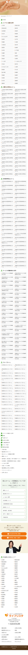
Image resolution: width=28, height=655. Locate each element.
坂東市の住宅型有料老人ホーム (20, 226)
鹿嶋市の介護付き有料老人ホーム (20, 170)
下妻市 (3, 55)
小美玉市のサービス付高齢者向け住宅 (7, 302)
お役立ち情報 (6, 440)
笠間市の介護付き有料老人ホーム (7, 110)
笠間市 (3, 39)
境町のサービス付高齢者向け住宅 (20, 314)
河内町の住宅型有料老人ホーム (7, 258)
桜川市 (16, 44)
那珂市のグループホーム (20, 369)
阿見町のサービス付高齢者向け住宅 (7, 338)
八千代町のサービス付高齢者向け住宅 (20, 310)
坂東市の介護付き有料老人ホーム (20, 134)
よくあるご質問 (5, 463)
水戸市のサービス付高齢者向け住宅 (20, 294)
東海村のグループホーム (20, 375)
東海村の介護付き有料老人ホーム (20, 102)
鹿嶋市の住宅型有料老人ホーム (20, 262)
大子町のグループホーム (7, 365)
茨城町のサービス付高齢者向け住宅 (7, 298)
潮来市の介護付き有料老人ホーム (7, 175)
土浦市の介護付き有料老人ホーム (20, 150)
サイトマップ (18, 641)
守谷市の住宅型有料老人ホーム (7, 238)
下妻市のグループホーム (7, 399)
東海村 (16, 33)
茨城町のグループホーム (7, 385)
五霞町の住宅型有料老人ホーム (7, 222)
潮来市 (3, 83)
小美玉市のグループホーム (7, 388)
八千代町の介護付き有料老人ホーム (20, 126)
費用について (5, 456)
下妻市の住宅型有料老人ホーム (7, 226)
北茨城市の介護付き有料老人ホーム (7, 98)
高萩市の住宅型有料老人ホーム (20, 190)
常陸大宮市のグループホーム (20, 366)
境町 (16, 53)
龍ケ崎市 (4, 72)
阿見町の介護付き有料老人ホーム (7, 154)
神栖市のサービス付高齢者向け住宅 (20, 358)
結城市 (16, 47)
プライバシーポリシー (7, 470)
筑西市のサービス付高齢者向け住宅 (7, 306)
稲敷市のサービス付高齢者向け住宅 (20, 346)
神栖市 (16, 83)
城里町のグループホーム (20, 378)
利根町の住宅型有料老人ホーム (20, 250)
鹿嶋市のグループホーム (20, 426)
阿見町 (3, 69)
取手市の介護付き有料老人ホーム (20, 146)
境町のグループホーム (19, 396)
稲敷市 (16, 75)
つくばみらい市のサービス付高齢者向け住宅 (20, 326)
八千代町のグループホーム (20, 393)
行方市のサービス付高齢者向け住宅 (7, 354)
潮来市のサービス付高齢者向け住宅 (7, 358)
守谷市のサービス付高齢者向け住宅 (7, 330)
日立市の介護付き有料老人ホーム (7, 102)
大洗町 (16, 42)
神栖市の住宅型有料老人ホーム (20, 266)
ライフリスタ (3, 16)
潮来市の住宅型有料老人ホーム (7, 266)
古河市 (3, 50)
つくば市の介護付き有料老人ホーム (7, 142)
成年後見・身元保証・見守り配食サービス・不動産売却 (14, 458)
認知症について (6, 507)
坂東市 (16, 55)
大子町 (3, 25)
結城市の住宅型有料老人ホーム (20, 214)
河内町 (3, 77)
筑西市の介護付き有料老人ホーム (7, 122)
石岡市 (16, 58)
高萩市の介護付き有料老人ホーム (20, 98)
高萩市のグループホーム (20, 373)
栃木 (2, 606)
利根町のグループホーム (20, 418)
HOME (4, 19)
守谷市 (3, 64)
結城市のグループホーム (20, 390)
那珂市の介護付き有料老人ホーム (20, 94)
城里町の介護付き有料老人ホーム (20, 106)
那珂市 (16, 28)
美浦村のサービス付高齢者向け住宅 (7, 346)
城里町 (16, 36)
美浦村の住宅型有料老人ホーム (7, 254)
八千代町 (17, 50)
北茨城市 (4, 30)
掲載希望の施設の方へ (20, 639)
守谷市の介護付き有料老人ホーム (7, 146)
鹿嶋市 (16, 80)
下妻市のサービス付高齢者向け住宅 (7, 318)
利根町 (16, 72)
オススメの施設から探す (8, 433)
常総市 (3, 58)
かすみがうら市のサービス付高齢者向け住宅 (7, 334)
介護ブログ (5, 437)
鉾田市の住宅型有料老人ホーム (20, 258)
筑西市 (3, 47)
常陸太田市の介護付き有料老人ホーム (7, 94)
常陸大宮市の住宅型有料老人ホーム (20, 182)
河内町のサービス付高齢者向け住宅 (7, 350)
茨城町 (3, 42)
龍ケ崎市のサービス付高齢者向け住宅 (7, 342)
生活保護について (7, 500)
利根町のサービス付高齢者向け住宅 (20, 342)
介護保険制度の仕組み (8, 503)
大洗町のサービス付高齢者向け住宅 (20, 298)
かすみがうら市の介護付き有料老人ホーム (7, 150)
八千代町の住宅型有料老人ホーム (20, 218)
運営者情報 (4, 636)
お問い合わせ (5, 472)
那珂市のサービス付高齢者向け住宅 (20, 278)
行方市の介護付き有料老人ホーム (7, 170)
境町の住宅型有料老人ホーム (20, 222)
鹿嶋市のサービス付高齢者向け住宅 (20, 354)
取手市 (16, 64)
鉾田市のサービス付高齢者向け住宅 (20, 350)
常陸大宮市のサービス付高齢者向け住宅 (20, 274)
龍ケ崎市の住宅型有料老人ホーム (7, 250)
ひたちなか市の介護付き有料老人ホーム (7, 106)
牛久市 (16, 69)
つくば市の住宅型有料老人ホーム (7, 234)
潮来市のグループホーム (7, 429)
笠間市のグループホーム (7, 382)
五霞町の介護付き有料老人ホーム (7, 130)
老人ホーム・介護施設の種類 (8, 454)
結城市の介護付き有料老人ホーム (20, 122)
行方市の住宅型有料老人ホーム (7, 262)
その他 (16, 606)
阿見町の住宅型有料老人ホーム (7, 246)
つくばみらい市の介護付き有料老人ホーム (20, 142)
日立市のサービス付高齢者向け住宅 (7, 286)
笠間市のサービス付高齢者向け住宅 (7, 294)
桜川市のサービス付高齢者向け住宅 (20, 302)
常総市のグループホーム (7, 401)
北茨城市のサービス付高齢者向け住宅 (7, 282)
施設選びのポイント (6, 451)
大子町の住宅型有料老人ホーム (7, 182)
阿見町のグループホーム (7, 415)
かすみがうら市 (5, 66)
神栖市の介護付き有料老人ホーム (20, 175)
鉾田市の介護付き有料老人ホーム (20, 166)
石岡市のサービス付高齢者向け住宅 (20, 322)
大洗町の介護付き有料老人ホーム (20, 114)
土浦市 (16, 66)
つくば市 (4, 61)
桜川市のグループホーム (20, 388)
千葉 (16, 604)
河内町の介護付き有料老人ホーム (7, 166)
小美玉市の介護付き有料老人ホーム (7, 118)
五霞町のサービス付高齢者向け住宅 (7, 314)
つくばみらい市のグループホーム (20, 405)
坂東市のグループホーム (20, 399)
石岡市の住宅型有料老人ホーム (20, 230)
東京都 (3, 604)
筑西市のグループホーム (7, 390)
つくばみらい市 (18, 61)
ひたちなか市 (4, 36)
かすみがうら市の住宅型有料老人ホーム (7, 242)
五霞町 (3, 53)
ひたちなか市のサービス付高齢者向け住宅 (7, 290)
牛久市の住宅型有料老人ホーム (20, 246)
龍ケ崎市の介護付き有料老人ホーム (7, 158)
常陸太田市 (4, 28)
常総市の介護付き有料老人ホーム (7, 138)
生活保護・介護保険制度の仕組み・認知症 (11, 461)
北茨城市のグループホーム (7, 373)
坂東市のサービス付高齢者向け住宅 (20, 318)
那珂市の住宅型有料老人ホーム (20, 186)
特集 (4, 435)
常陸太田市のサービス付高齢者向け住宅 (7, 278)
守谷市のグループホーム (7, 408)
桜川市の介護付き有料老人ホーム (20, 118)
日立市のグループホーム (7, 375)
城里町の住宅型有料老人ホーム (20, 198)
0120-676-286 (15, 624)
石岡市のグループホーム (20, 401)
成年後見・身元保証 (7, 510)
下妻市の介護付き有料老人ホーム (7, 134)
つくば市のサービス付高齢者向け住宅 (7, 326)
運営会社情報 (6, 447)
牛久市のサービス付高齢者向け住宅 (20, 338)
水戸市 (16, 39)
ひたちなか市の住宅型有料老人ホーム (7, 198)
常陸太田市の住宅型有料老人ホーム (7, 186)
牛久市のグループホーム (20, 415)
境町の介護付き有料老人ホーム (20, 130)
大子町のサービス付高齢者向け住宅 (7, 274)
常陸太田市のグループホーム (7, 370)
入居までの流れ (18, 627)
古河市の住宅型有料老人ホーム (7, 218)
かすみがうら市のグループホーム (7, 412)
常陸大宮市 (17, 25)
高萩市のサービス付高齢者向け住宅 (20, 282)
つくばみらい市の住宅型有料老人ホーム (20, 234)
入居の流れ (4, 449)
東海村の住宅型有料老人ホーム (20, 194)
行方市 (3, 80)
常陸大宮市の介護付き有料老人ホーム (20, 90)
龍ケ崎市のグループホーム (7, 418)
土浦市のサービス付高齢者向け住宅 (20, 334)
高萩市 (16, 30)
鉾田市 (16, 77)
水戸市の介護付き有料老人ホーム (20, 110)
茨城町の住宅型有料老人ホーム (7, 206)
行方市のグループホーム (7, 426)
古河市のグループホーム (7, 393)
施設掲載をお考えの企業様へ (8, 467)
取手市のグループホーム (20, 408)
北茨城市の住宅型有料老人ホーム (7, 190)
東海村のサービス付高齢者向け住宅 (20, 286)
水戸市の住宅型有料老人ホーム (20, 202)
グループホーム (7, 362)
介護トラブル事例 (6, 465)
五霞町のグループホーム (7, 396)
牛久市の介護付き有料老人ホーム (20, 154)
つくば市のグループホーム (7, 404)
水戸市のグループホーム (20, 382)
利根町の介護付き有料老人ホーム (20, 158)
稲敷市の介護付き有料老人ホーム (20, 162)
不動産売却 (5, 517)
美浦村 (3, 75)
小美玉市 (4, 44)
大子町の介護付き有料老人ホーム (7, 90)
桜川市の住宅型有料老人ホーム (20, 210)
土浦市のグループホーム (20, 411)
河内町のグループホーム (7, 423)
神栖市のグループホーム (20, 429)
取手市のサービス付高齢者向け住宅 (20, 330)
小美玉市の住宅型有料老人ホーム (7, 210)
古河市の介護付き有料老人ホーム (7, 126)
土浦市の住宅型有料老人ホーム (20, 242)
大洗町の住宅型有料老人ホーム (20, 206)
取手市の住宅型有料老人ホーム (20, 238)
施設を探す (4, 627)
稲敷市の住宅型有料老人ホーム (20, 254)
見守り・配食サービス (8, 513)
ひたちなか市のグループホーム (7, 379)
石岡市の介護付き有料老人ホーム (20, 138)
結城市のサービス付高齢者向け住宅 (20, 306)
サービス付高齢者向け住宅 (9, 270)
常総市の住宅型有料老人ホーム (7, 230)
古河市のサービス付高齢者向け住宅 (7, 310)
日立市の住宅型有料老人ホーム (7, 194)
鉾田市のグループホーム (20, 423)
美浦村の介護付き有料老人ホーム (7, 162)
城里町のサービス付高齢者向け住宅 (20, 290)
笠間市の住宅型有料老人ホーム (7, 202)
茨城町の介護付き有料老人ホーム (7, 114)
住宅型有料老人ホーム (8, 178)
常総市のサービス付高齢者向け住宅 (7, 322)
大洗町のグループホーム (20, 385)
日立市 (3, 33)
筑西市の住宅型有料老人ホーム (7, 214)
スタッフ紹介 (6, 444)
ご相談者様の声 (6, 442)
